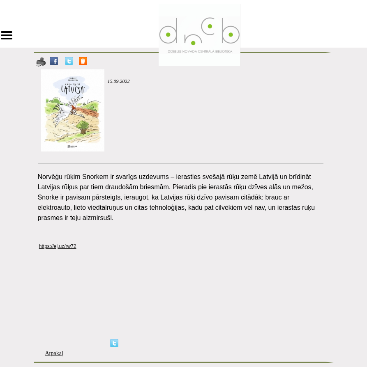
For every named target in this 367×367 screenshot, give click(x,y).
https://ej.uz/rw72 (57, 246)
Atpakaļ (54, 353)
